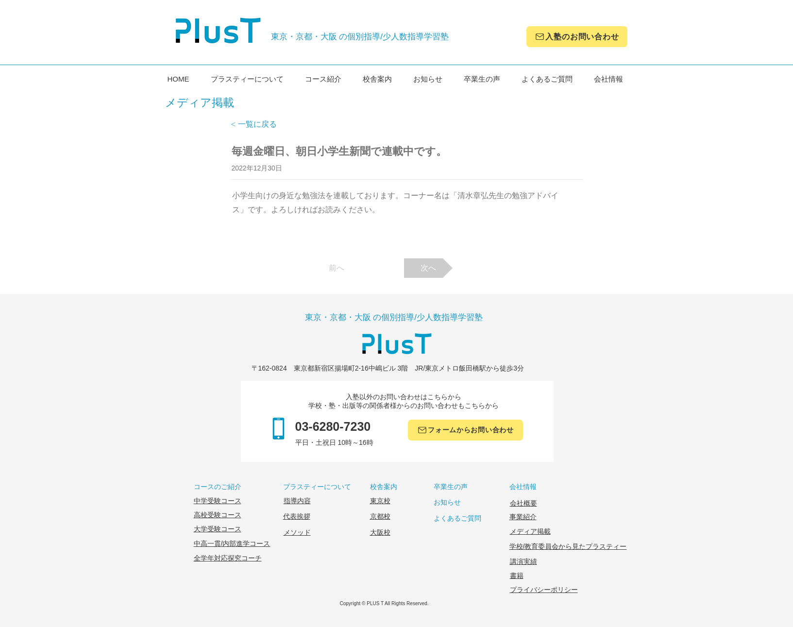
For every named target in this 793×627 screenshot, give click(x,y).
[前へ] (336, 268)
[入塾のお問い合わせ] (576, 36)
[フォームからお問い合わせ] (465, 430)
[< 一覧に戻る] (263, 124)
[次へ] (428, 268)
